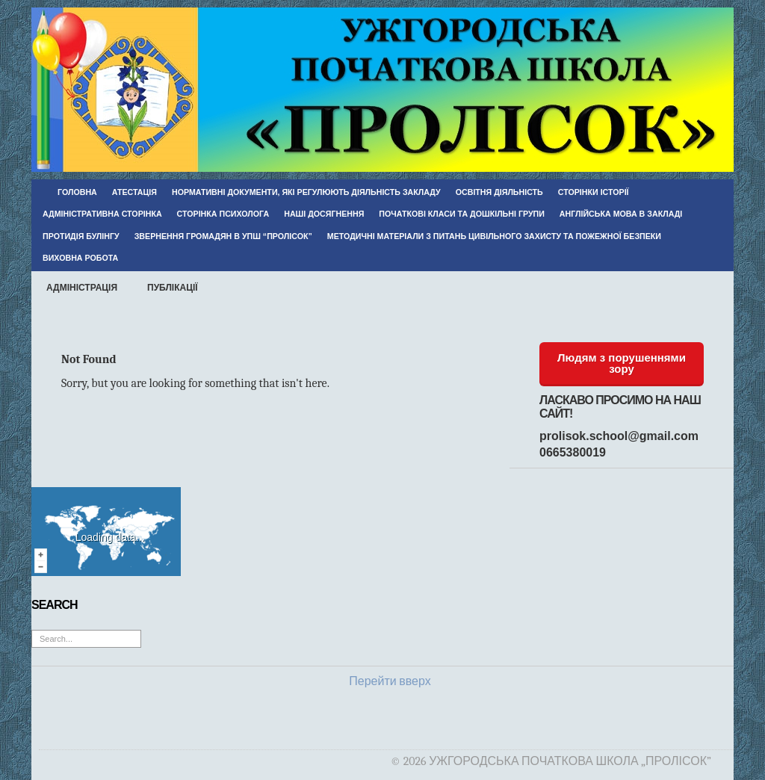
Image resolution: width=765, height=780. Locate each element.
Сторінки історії (593, 192)
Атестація (134, 192)
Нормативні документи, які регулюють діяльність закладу (306, 192)
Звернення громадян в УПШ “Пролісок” (223, 236)
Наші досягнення (324, 213)
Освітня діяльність (499, 192)
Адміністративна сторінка (102, 213)
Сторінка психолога (223, 213)
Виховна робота (80, 257)
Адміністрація (81, 287)
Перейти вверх (389, 681)
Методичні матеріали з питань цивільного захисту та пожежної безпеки (494, 236)
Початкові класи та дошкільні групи (462, 213)
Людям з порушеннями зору (621, 363)
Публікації (172, 287)
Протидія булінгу (81, 236)
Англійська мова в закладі (621, 213)
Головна (77, 192)
